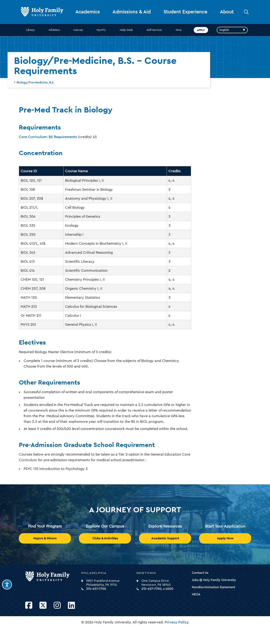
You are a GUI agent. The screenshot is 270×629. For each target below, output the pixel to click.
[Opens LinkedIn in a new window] (71, 605)
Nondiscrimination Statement (213, 587)
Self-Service (154, 30)
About (227, 12)
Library (30, 30)
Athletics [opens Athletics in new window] (54, 30)
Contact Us (200, 572)
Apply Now (225, 538)
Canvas (78, 30)
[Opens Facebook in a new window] (28, 605)
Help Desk (126, 30)
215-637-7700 (96, 588)
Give (178, 30)
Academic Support (165, 538)
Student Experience (185, 12)
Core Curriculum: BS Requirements (48, 137)
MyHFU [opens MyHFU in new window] (101, 30)
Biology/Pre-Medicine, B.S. (35, 82)
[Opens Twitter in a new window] (42, 605)
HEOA (196, 594)
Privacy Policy (177, 622)
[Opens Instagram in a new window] (57, 605)
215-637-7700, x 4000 (157, 588)
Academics (87, 12)
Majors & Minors (44, 538)
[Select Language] (232, 30)
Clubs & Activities (105, 538)
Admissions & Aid (131, 12)
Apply (201, 30)
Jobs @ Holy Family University (214, 580)
